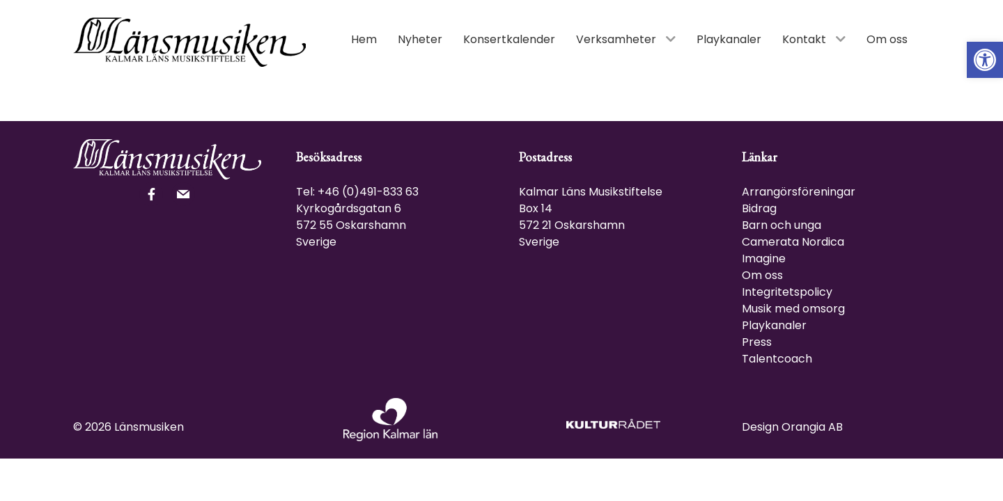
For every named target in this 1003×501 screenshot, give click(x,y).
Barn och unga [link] (781, 225)
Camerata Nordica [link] (793, 242)
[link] (985, 60)
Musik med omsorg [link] (793, 309)
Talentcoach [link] (777, 359)
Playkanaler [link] (774, 325)
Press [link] (757, 342)
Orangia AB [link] (812, 427)
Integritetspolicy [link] (787, 292)
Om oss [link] (762, 275)
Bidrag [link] (759, 208)
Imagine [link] (764, 258)
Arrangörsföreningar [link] (798, 192)
